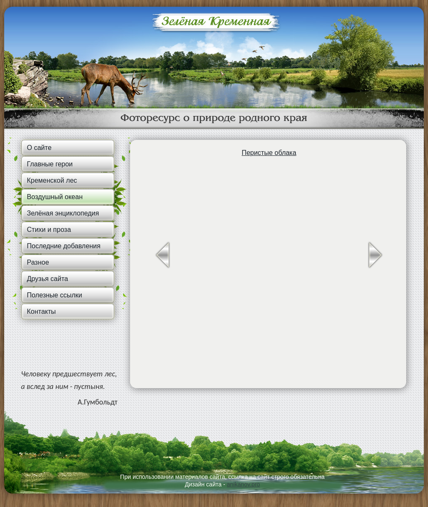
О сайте (39, 147)
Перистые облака (269, 152)
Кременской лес (52, 180)
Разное (38, 262)
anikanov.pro (243, 484)
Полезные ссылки (54, 295)
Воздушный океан (55, 196)
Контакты (41, 311)
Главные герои (50, 164)
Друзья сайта (47, 278)
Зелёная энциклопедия (63, 213)
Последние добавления (63, 246)
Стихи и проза (49, 229)
